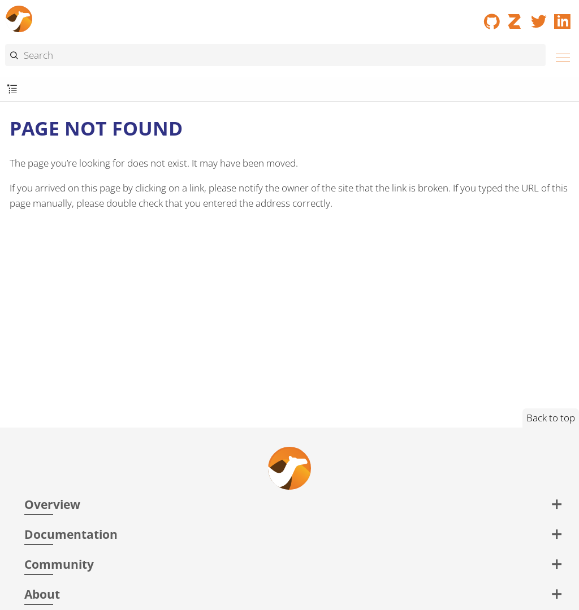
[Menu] (559, 56)
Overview (52, 504)
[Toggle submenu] (12, 89)
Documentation (71, 534)
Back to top (550, 417)
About (42, 594)
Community (59, 564)
